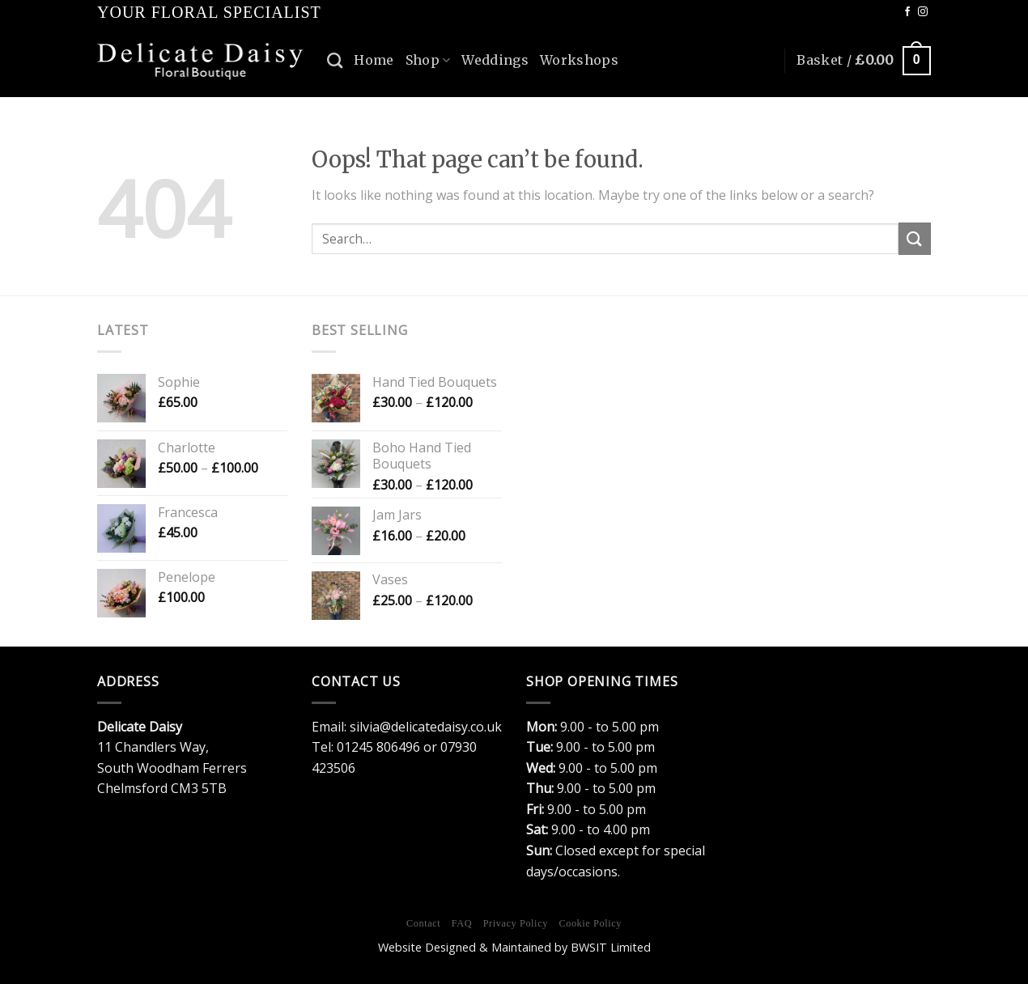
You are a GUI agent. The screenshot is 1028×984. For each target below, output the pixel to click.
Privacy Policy (515, 923)
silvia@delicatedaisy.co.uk (426, 727)
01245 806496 (378, 747)
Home (373, 60)
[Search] (334, 60)
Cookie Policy (590, 923)
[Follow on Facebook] (907, 12)
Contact (423, 923)
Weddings (495, 60)
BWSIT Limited (611, 947)
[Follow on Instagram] (923, 12)
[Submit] (914, 238)
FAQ (462, 923)
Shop (428, 60)
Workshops (579, 60)
